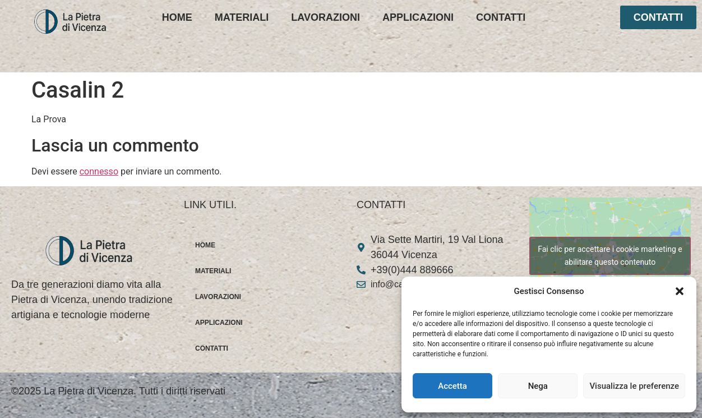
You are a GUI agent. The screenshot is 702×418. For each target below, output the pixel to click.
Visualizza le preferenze (634, 386)
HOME (177, 17)
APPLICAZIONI (418, 17)
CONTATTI (500, 17)
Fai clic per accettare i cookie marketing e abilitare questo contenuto (610, 256)
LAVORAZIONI (325, 17)
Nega (538, 386)
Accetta (452, 386)
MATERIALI (242, 17)
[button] (679, 291)
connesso (99, 171)
